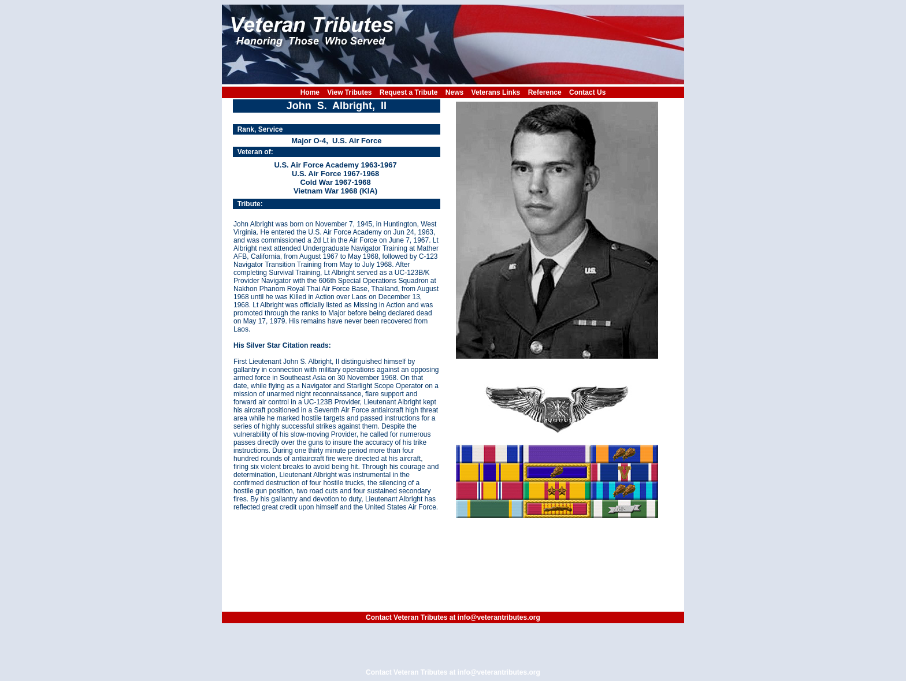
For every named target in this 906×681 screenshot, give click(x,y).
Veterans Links (496, 92)
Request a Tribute (409, 92)
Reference (545, 92)
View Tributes (349, 92)
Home (310, 92)
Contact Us (587, 92)
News (454, 92)
